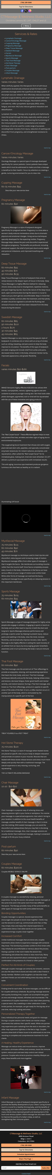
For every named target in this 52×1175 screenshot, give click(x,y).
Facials (8, 53)
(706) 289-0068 (26, 2)
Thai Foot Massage (13, 60)
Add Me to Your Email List (26, 1164)
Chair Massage (11, 65)
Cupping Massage (13, 43)
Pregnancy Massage (13, 46)
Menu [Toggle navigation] (26, 26)
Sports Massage (12, 58)
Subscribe (46, 1168)
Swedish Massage (12, 51)
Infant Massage (12, 73)
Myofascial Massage (14, 55)
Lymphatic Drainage (14, 38)
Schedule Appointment (26, 1154)
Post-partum (11, 68)
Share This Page (25, 1159)
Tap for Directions (26, 7)
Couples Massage (12, 70)
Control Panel (26, 1174)
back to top (47, 148)
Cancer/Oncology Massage (16, 41)
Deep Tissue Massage (14, 48)
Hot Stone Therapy (13, 63)
